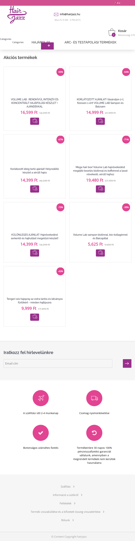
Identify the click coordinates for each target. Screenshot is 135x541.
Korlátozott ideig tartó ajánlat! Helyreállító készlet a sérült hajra (34, 171)
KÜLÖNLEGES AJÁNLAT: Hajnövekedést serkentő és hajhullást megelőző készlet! (34, 236)
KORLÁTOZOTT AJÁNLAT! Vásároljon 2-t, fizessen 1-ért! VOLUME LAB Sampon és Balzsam (100, 103)
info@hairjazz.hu (70, 14)
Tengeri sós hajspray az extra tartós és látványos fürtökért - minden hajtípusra (34, 300)
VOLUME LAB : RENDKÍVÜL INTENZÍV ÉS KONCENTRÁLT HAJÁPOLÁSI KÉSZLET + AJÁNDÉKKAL (34, 103)
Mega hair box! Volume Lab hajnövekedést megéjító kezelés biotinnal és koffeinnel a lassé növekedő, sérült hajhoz (100, 171)
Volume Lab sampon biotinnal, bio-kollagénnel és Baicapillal (100, 236)
